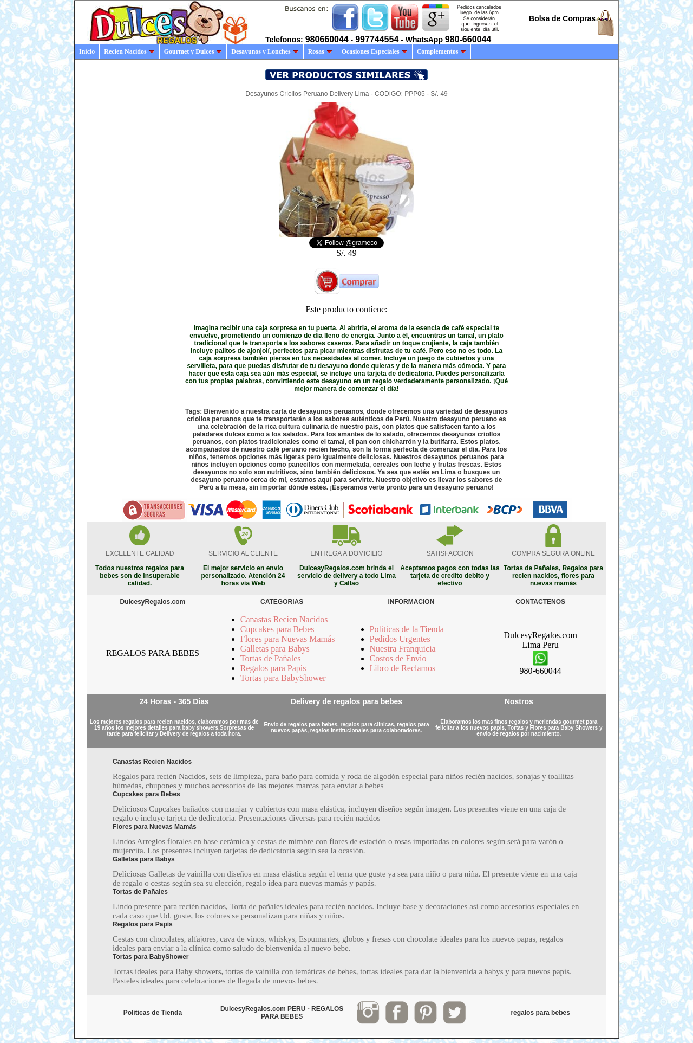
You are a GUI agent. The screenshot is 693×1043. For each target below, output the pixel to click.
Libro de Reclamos (403, 668)
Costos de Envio (398, 658)
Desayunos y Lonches (264, 51)
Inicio (87, 51)
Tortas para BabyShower (283, 678)
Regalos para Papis (273, 668)
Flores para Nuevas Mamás (287, 638)
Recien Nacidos (129, 51)
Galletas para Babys (275, 648)
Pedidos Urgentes (400, 638)
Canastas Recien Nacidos (284, 619)
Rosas (320, 51)
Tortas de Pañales (270, 658)
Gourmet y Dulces (193, 51)
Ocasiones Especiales (375, 51)
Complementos (442, 51)
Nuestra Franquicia (403, 648)
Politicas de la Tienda (407, 629)
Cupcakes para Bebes (277, 629)
